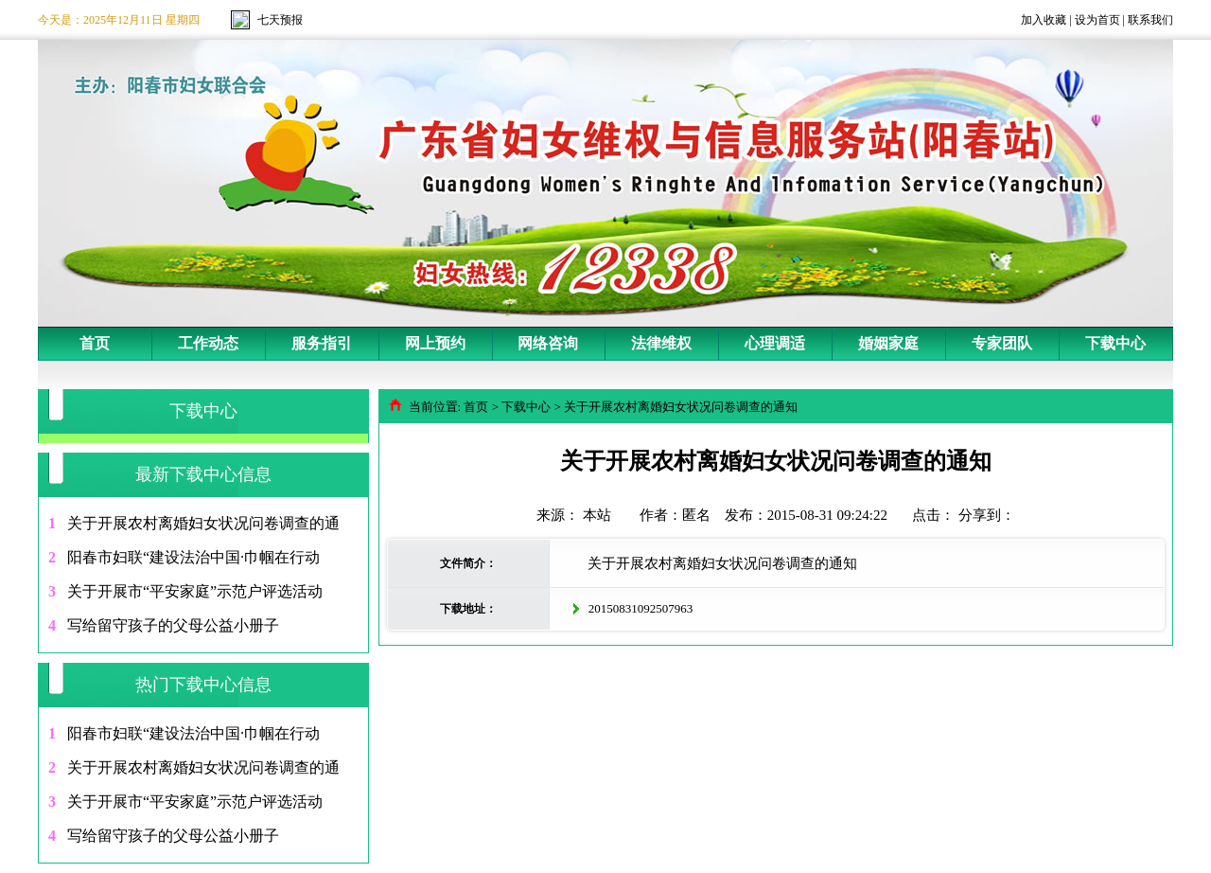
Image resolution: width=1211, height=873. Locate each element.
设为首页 (1097, 20)
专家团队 (1002, 343)
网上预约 (435, 343)
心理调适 (775, 343)
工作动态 (208, 343)
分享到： (986, 515)
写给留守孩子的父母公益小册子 (173, 625)
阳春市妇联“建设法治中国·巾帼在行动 (193, 557)
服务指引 (321, 343)
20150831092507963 (640, 608)
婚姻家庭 (888, 343)
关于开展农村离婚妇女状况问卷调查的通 (203, 523)
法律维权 (661, 343)
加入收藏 (1043, 20)
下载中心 (1115, 343)
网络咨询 (548, 343)
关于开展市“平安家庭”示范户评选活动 (195, 591)
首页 (94, 343)
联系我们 (1150, 20)
